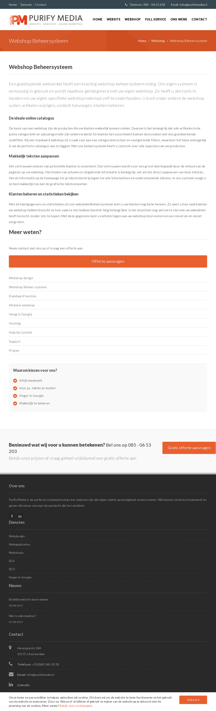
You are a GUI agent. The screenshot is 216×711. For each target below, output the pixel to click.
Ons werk (178, 19)
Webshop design (21, 278)
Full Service (155, 19)
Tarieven (26, 4)
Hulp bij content (20, 332)
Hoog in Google (20, 314)
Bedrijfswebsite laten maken (28, 599)
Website (113, 19)
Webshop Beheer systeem (28, 287)
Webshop (133, 19)
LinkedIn (23, 685)
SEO (12, 569)
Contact (40, 4)
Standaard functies (22, 296)
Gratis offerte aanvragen (189, 447)
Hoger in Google (20, 577)
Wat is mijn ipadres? (22, 616)
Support (14, 341)
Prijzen (14, 350)
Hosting (15, 323)
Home (13, 4)
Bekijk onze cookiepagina (76, 705)
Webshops (16, 552)
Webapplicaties (19, 544)
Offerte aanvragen (108, 261)
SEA (12, 561)
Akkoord (193, 700)
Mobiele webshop (22, 305)
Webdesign (17, 536)
